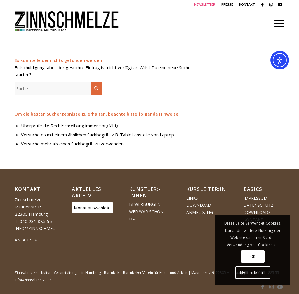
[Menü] (277, 23)
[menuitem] (204, 4)
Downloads (257, 212)
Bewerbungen (145, 204)
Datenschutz (259, 205)
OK (252, 256)
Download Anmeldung (199, 208)
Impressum (255, 198)
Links (192, 198)
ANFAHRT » (26, 240)
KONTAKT (247, 4)
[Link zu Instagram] (271, 4)
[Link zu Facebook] (262, 4)
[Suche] (58, 88)
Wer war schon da (146, 215)
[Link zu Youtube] (280, 4)
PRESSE (227, 4)
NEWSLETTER (204, 4)
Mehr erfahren (253, 272)
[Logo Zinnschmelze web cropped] (67, 23)
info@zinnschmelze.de (40, 228)
